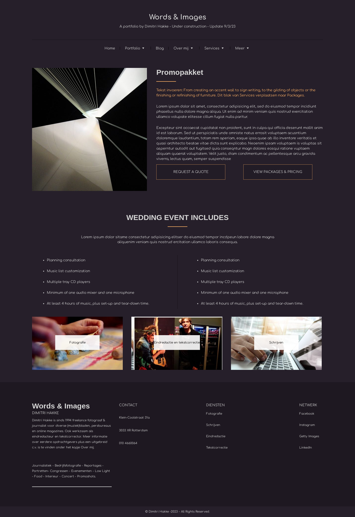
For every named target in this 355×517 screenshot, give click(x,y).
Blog (160, 48)
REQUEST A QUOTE (191, 172)
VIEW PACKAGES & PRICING (277, 172)
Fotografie (78, 342)
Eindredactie (215, 436)
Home (110, 48)
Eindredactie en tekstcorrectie (177, 342)
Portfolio (132, 48)
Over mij (181, 48)
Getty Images (309, 436)
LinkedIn (305, 447)
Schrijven (276, 342)
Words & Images (177, 17)
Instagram (307, 425)
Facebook (306, 413)
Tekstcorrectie (217, 447)
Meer (240, 48)
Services (211, 48)
